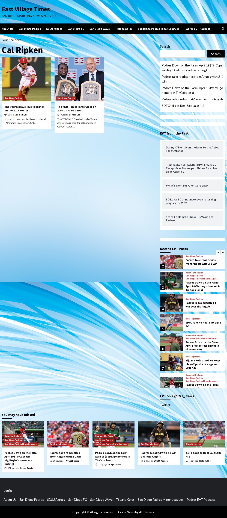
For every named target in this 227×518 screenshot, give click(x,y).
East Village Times (26, 9)
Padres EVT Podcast (197, 29)
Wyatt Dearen (72, 460)
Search (165, 46)
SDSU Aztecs (54, 29)
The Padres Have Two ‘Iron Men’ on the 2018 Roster (24, 108)
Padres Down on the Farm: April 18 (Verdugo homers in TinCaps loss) (192, 90)
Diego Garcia (26, 468)
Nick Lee (23, 114)
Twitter (165, 405)
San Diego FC (76, 29)
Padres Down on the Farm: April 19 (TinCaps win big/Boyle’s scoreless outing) (192, 67)
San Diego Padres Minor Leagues (158, 29)
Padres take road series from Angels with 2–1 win (192, 79)
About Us (7, 29)
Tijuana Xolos (124, 29)
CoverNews (126, 512)
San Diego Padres (30, 29)
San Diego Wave (99, 29)
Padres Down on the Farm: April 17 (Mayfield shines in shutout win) (202, 345)
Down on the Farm (194, 273)
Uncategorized (193, 319)
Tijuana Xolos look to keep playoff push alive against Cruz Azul (203, 364)
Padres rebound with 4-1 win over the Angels (192, 99)
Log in (8, 490)
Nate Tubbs (205, 460)
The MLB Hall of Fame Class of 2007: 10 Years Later (76, 108)
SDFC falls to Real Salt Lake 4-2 (183, 106)
